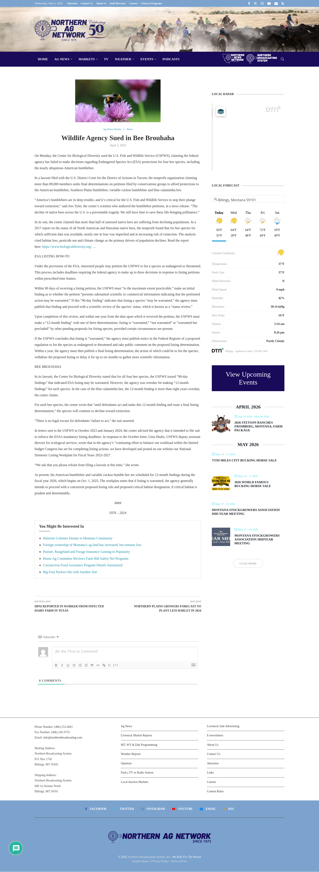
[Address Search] (248, 199)
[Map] (248, 137)
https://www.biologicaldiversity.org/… (68, 246)
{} (109, 664)
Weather (123, 59)
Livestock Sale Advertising (223, 726)
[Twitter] (255, 3)
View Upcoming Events (248, 378)
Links (210, 772)
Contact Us (87, 3)
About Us (101, 3)
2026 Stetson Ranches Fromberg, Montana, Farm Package (258, 426)
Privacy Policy (160, 861)
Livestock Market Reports (136, 735)
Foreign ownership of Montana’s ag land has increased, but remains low (92, 545)
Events (146, 59)
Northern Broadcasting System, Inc (149, 857)
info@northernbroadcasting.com (62, 737)
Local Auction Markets (134, 782)
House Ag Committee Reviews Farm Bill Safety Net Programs (86, 558)
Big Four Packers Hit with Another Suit (70, 572)
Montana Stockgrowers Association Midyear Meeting (257, 539)
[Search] (282, 59)
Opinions (126, 763)
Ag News (61, 59)
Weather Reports (131, 754)
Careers (133, 3)
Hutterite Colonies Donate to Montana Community (78, 538)
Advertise (72, 3)
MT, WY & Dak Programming (139, 744)
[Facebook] (249, 3)
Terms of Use (179, 861)
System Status (140, 861)
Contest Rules (215, 791)
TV (106, 59)
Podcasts (171, 59)
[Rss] (282, 3)
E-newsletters (215, 735)
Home (43, 59)
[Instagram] (262, 3)
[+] (115, 664)
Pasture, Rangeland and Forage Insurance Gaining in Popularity (86, 551)
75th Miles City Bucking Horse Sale (244, 460)
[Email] (276, 3)
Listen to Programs (151, 3)
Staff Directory (118, 3)
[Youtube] (269, 3)
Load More (248, 563)
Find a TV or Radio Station (137, 772)
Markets (87, 59)
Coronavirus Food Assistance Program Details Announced (83, 565)
